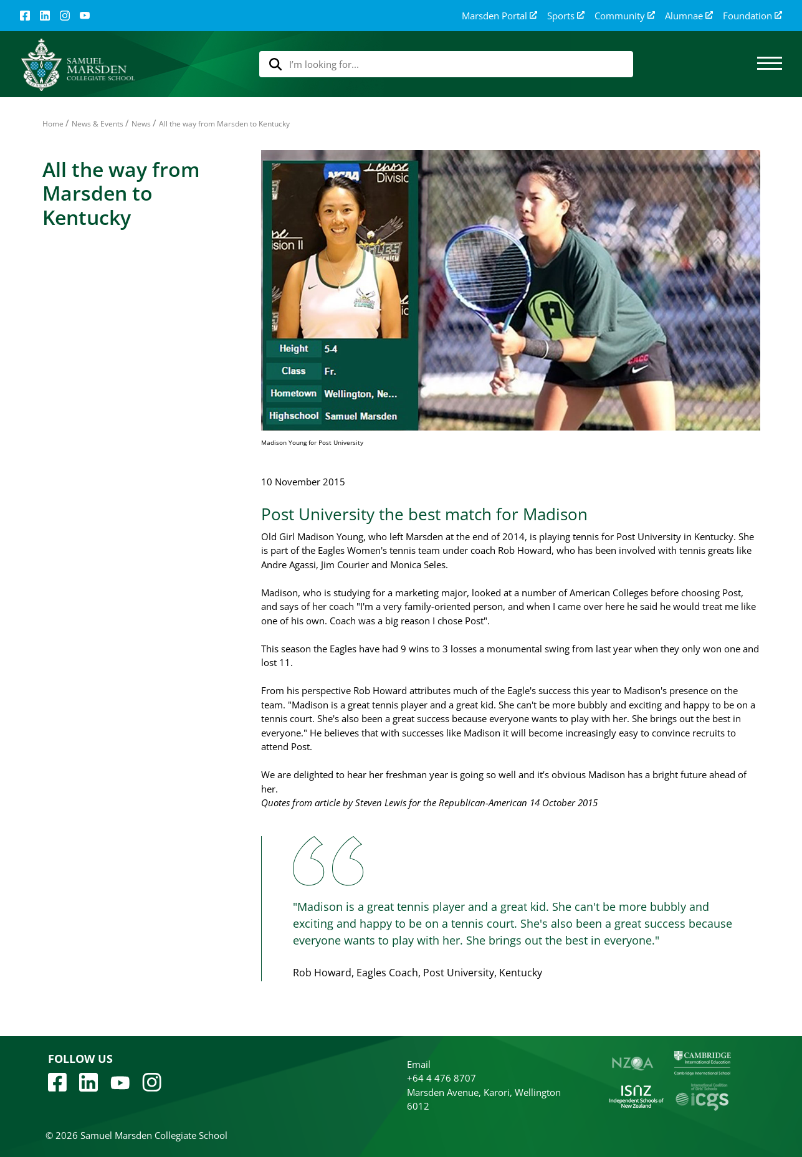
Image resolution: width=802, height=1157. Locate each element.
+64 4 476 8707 (441, 1078)
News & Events (97, 123)
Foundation (752, 16)
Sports (566, 16)
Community (624, 16)
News (141, 123)
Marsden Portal (499, 16)
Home (53, 123)
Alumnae (689, 16)
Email (419, 1064)
